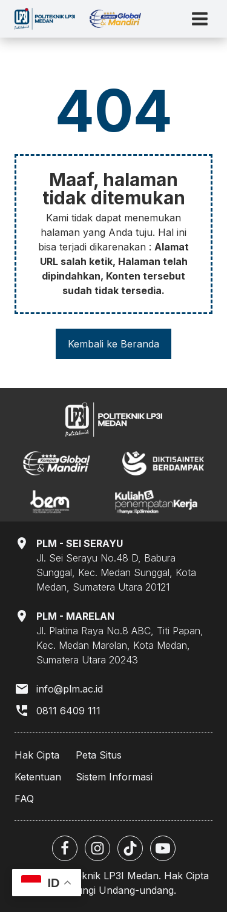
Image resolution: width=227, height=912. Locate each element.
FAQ (24, 799)
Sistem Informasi (114, 777)
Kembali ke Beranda (113, 344)
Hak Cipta (37, 755)
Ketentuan (38, 777)
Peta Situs (99, 755)
